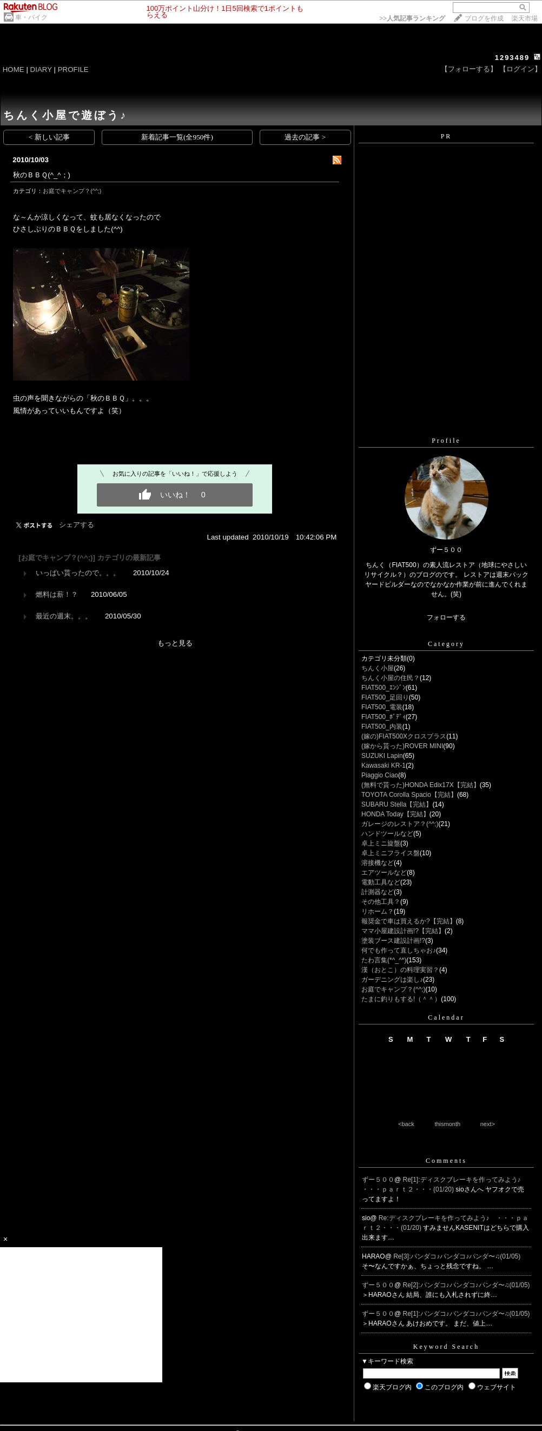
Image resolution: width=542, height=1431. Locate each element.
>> (412, 18)
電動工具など (380, 882)
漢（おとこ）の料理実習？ (400, 970)
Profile (446, 440)
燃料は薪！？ (57, 594)
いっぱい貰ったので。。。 (78, 573)
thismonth (447, 1124)
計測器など (377, 892)
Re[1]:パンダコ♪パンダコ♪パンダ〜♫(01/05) (466, 1313)
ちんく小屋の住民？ (390, 678)
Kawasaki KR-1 (383, 765)
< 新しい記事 (49, 137)
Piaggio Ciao (379, 775)
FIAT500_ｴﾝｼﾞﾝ (383, 687)
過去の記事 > (305, 137)
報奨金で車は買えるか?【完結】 (408, 921)
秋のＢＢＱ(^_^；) (41, 175)
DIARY (41, 69)
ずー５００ (378, 1179)
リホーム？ (377, 911)
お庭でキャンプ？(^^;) (72, 191)
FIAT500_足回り (385, 697)
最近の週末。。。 (64, 616)
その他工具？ (380, 902)
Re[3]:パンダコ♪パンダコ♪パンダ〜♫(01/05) (456, 1256)
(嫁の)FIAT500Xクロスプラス (403, 736)
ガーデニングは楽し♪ (392, 979)
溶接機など (377, 863)
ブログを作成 (484, 18)
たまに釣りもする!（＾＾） (401, 999)
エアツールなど (384, 872)
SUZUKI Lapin (382, 756)
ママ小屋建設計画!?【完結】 (403, 931)
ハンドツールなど (387, 833)
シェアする (76, 525)
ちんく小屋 (377, 668)
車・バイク (31, 17)
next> (487, 1124)
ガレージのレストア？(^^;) (400, 824)
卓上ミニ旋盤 (380, 843)
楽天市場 (525, 18)
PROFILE (73, 69)
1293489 (512, 58)
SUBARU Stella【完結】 (396, 804)
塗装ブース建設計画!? (393, 940)
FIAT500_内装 (381, 726)
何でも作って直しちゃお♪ (398, 950)
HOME (13, 69)
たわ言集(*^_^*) (383, 960)
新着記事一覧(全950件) (177, 137)
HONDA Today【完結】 (395, 814)
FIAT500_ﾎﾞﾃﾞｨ (383, 717)
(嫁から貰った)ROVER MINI (402, 746)
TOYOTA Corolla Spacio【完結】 (409, 794)
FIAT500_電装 (381, 707)
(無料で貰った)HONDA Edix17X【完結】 (420, 785)
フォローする (446, 617)
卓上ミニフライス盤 (390, 853)
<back (406, 1124)
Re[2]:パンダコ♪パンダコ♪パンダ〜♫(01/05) (466, 1285)
